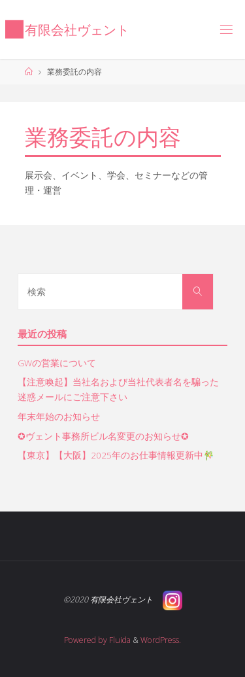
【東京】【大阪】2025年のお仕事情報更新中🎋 (116, 455)
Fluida (119, 640)
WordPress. (160, 640)
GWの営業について (57, 363)
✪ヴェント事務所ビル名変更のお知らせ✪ (103, 436)
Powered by (85, 640)
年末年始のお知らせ (59, 417)
